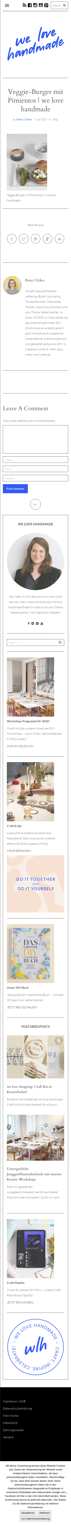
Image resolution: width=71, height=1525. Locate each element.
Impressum (10, 1401)
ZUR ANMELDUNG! (20, 746)
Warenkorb (10, 1423)
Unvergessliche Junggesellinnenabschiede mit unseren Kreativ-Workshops (34, 1174)
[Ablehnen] (66, 1493)
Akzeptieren (27, 1512)
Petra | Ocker (24, 119)
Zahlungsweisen (13, 1430)
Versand (8, 1437)
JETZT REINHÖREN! (20, 1302)
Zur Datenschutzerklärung (35, 1518)
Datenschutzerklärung (17, 1408)
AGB (23, 1401)
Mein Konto (11, 1415)
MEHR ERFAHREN (19, 851)
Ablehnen (44, 1512)
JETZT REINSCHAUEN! (22, 1007)
